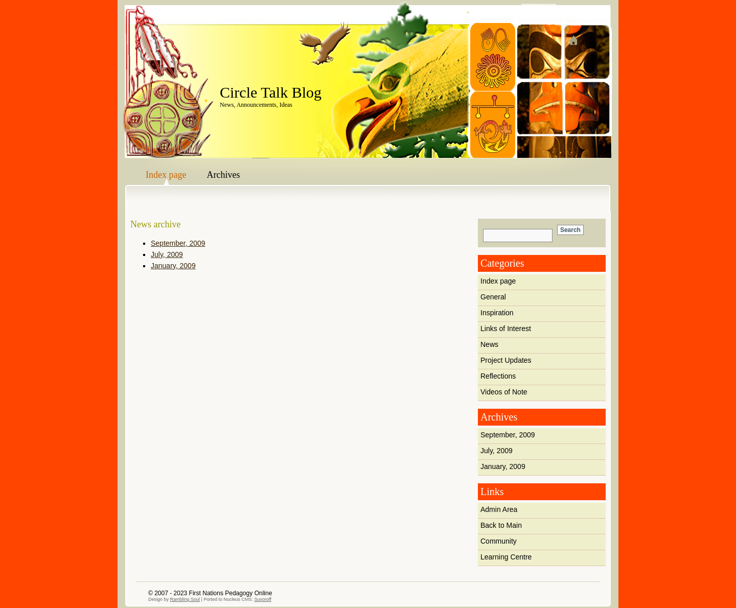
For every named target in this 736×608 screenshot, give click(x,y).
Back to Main (501, 525)
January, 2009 (502, 466)
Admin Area (498, 509)
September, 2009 (507, 435)
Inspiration (497, 313)
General (493, 297)
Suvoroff (262, 599)
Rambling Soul (185, 599)
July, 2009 (496, 451)
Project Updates (506, 360)
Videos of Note (503, 392)
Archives (223, 175)
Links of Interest (505, 328)
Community (498, 541)
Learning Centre (506, 557)
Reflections (498, 376)
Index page (166, 175)
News (489, 344)
